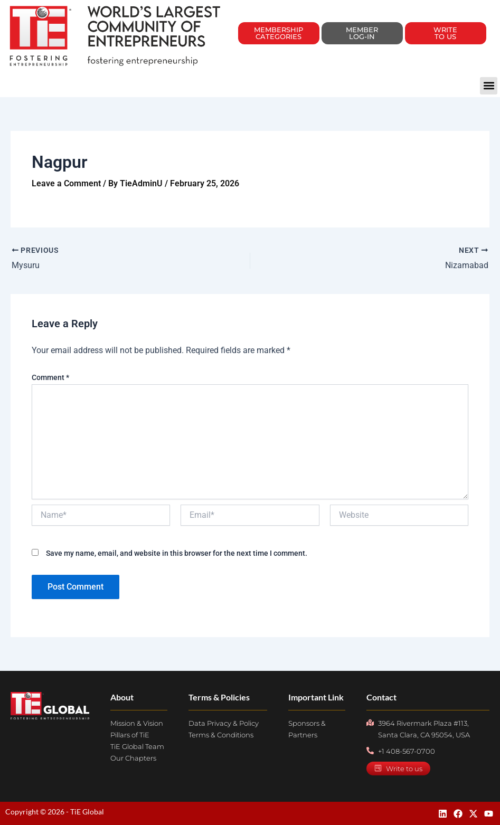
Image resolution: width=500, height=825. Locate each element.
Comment (50, 377)
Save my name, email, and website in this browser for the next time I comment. (176, 553)
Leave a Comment (66, 183)
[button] (488, 85)
